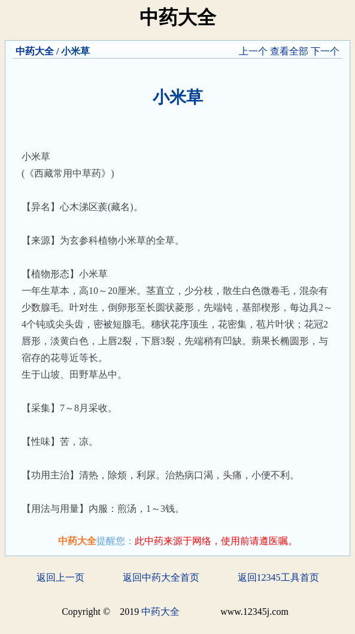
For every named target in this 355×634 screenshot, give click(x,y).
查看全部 (289, 51)
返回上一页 (60, 577)
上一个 (253, 51)
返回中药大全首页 (161, 577)
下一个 (325, 51)
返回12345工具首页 (278, 577)
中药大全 (35, 51)
